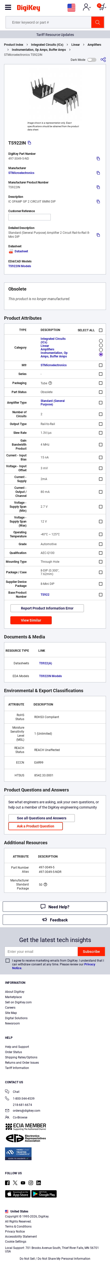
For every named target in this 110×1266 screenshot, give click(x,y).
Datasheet (18, 251)
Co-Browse (16, 1117)
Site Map (11, 1013)
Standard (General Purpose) (53, 402)
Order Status (13, 1052)
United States (16, 1211)
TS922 (45, 594)
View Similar (31, 620)
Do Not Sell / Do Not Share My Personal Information (55, 1258)
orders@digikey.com (22, 1111)
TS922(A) (45, 663)
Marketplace (13, 997)
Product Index (13, 44)
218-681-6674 (18, 1105)
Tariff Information (17, 1068)
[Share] (103, 59)
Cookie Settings (15, 1241)
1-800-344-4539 (20, 1099)
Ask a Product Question (35, 826)
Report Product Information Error (47, 608)
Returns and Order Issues (22, 1062)
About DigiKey (14, 992)
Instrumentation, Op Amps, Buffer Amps (39, 50)
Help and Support (17, 1047)
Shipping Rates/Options (21, 1057)
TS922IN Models (19, 266)
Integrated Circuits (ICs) (47, 44)
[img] (28, 9)
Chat (12, 1092)
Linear (75, 44)
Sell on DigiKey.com (18, 1002)
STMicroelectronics (21, 173)
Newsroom (12, 1023)
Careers (10, 1007)
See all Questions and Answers (41, 818)
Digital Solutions (16, 1018)
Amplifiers (94, 44)
